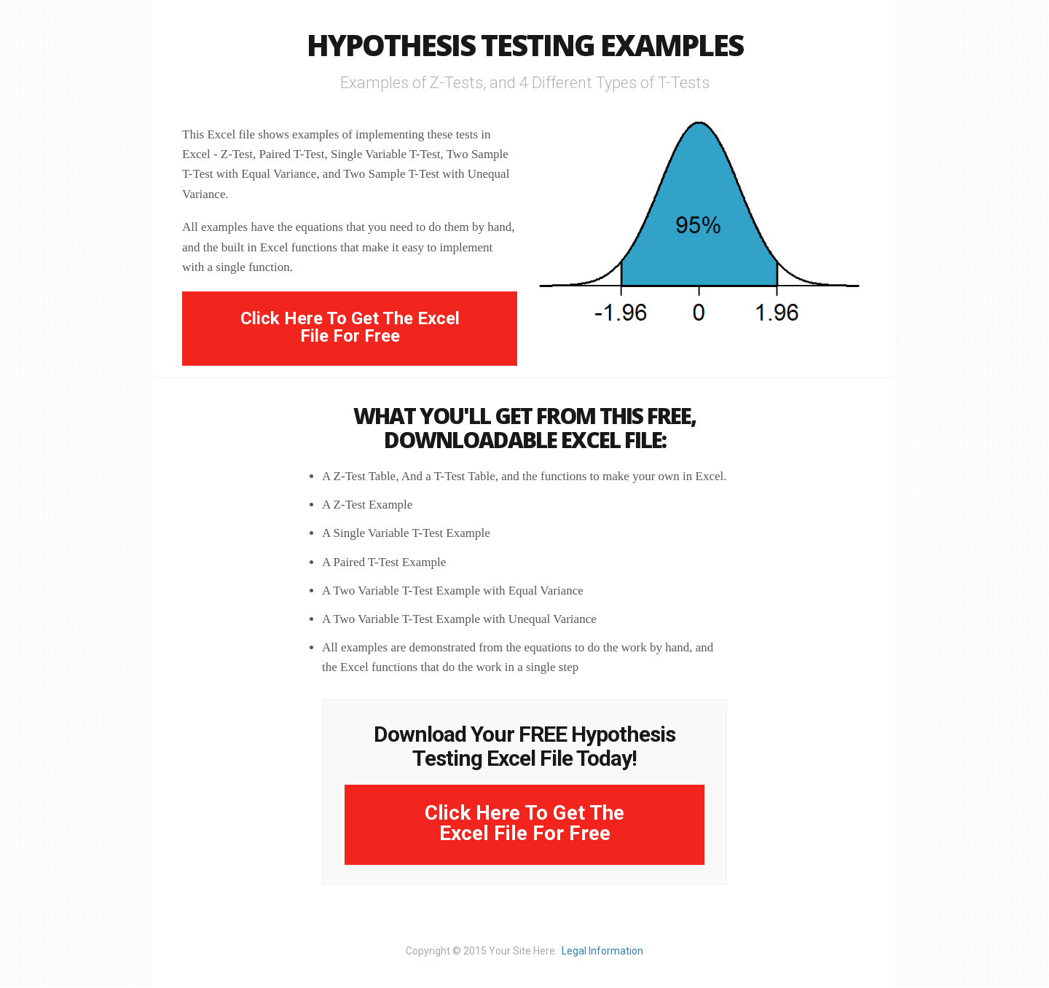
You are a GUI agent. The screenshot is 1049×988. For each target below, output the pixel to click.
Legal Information (602, 951)
